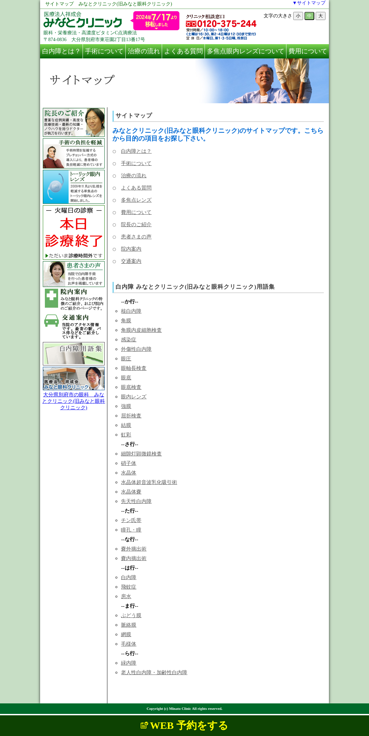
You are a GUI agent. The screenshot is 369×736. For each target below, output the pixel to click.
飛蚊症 (128, 587)
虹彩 (126, 434)
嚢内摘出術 (133, 558)
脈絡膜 (128, 625)
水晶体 (128, 472)
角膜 (126, 320)
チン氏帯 (131, 520)
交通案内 (131, 261)
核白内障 (131, 311)
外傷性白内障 (136, 349)
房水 (126, 596)
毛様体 (128, 644)
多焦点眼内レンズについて (245, 51)
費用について (307, 51)
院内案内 (131, 249)
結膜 (126, 425)
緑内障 (128, 663)
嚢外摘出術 (133, 549)
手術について (104, 51)
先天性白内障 (136, 501)
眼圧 (126, 358)
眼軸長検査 (133, 368)
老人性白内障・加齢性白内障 (154, 672)
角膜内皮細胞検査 (141, 330)
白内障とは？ (61, 51)
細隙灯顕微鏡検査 (141, 453)
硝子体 (128, 463)
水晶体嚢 (131, 492)
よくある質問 (183, 51)
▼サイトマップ (309, 2)
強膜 (126, 406)
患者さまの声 (136, 236)
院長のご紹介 (136, 224)
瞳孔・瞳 (131, 530)
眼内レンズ (133, 396)
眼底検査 (131, 387)
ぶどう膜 (131, 615)
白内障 (128, 577)
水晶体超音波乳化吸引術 (149, 482)
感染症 (128, 339)
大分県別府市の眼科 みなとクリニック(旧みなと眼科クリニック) (73, 401)
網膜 (126, 634)
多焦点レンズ (136, 200)
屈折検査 (131, 415)
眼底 (126, 377)
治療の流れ (144, 51)
